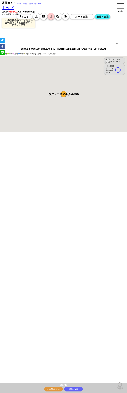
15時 (50, 335)
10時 (50, 328)
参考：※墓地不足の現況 (83, 256)
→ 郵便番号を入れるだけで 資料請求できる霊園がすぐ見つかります (19, 22)
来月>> (81, 307)
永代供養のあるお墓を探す (62, 151)
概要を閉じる (41, 177)
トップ (8, 8)
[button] (63, 94)
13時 (50, 332)
